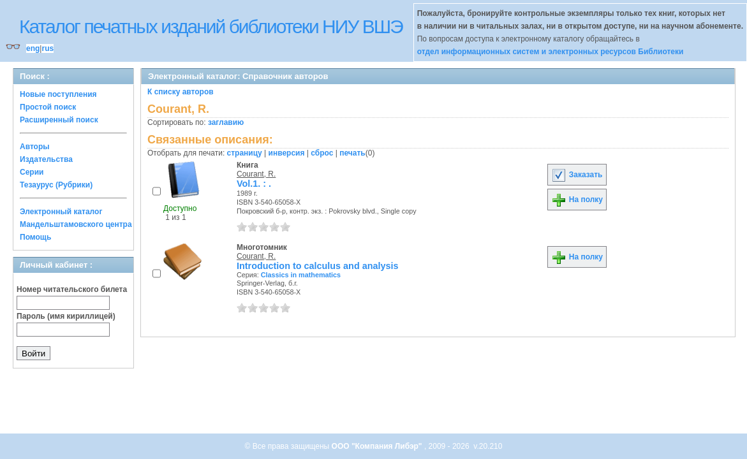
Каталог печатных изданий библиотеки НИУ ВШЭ (211, 26)
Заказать (576, 174)
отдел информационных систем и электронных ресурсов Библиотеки (550, 51)
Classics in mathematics (301, 275)
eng (33, 48)
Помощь (35, 237)
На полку (577, 199)
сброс (322, 153)
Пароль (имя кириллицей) (66, 316)
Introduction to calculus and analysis (317, 266)
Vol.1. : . (254, 183)
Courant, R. (256, 174)
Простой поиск (48, 107)
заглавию (226, 122)
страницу (244, 153)
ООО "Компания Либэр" (378, 446)
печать (352, 153)
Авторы (35, 146)
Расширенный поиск (59, 119)
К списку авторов (180, 91)
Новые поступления (58, 94)
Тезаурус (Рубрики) (56, 184)
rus (47, 48)
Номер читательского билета (72, 289)
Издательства (46, 159)
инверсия (287, 153)
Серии (31, 172)
